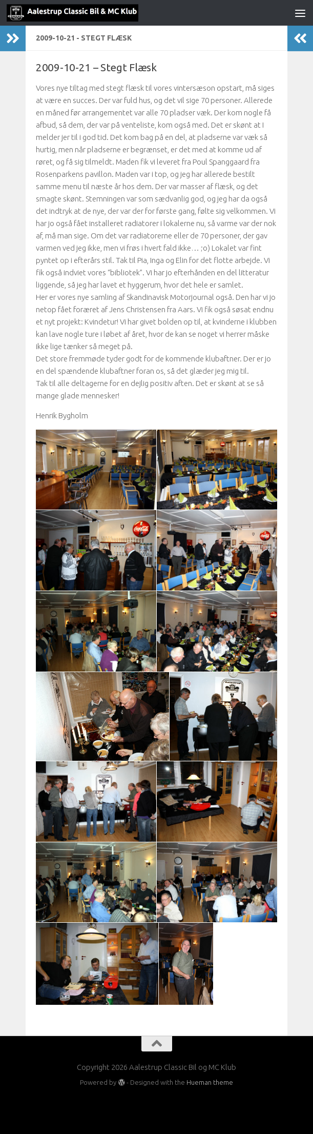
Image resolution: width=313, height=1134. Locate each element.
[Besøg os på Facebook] (157, 1105)
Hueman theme (209, 1082)
